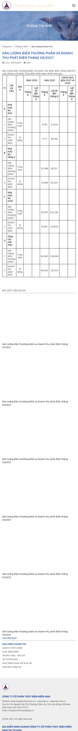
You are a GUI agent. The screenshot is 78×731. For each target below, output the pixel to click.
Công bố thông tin (11, 667)
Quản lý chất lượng (12, 648)
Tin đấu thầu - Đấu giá (13, 655)
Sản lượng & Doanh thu (42, 46)
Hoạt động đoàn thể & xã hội (17, 663)
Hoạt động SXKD (10, 652)
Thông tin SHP (21, 46)
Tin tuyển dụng (10, 659)
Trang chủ (6, 46)
